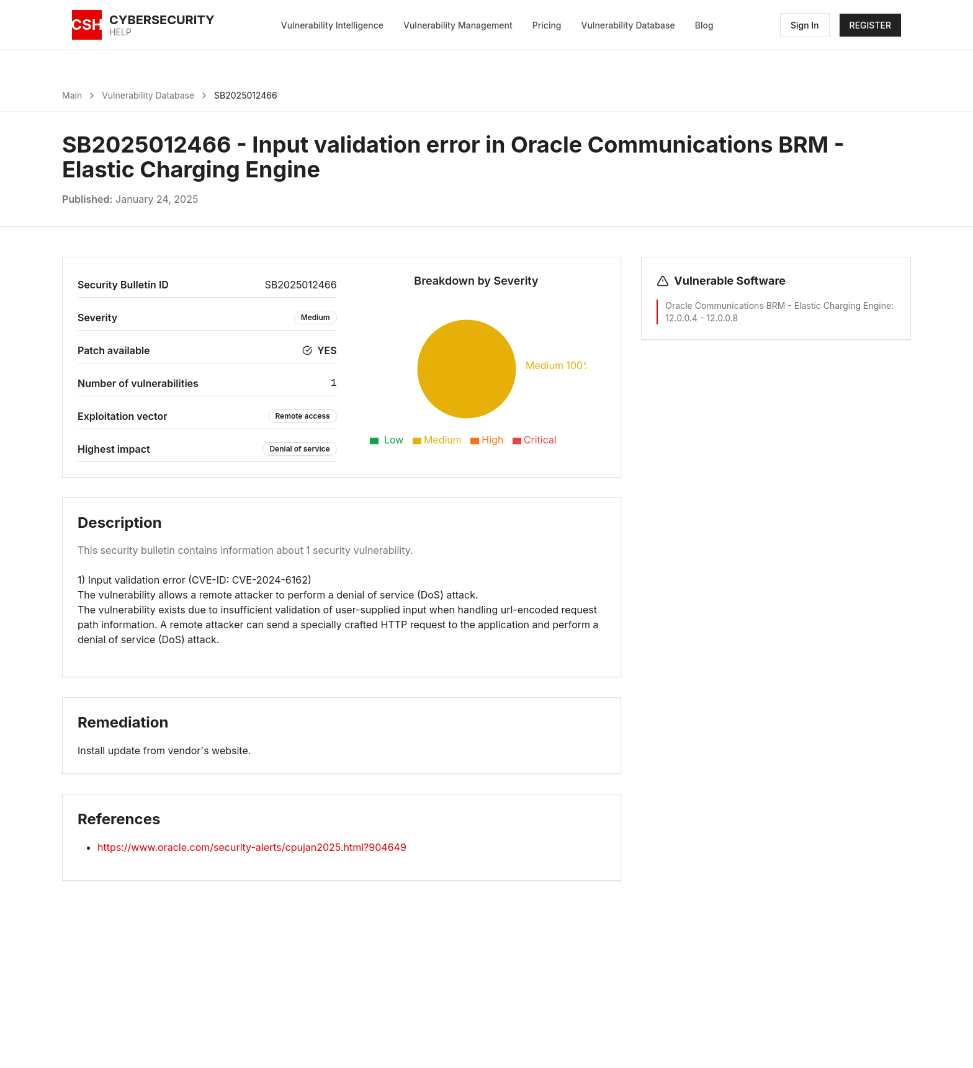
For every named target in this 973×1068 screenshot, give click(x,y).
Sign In (805, 25)
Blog (704, 25)
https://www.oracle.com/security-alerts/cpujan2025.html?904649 (251, 847)
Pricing (547, 25)
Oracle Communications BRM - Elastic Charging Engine (778, 305)
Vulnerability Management (458, 25)
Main (72, 95)
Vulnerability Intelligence (332, 25)
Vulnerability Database (628, 25)
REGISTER (870, 25)
